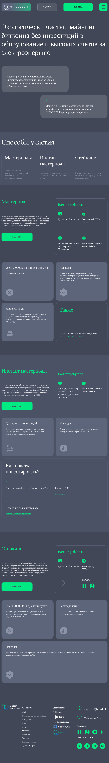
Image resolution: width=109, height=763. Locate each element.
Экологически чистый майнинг (34, 716)
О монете (26, 731)
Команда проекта (29, 742)
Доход (24, 727)
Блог (24, 723)
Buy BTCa (78, 7)
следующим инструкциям (71, 336)
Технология (26, 738)
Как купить (26, 720)
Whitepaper (58, 712)
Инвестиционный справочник (18, 514)
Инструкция (60, 494)
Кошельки (26, 734)
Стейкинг (26, 712)
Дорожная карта (28, 746)
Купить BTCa (17, 237)
